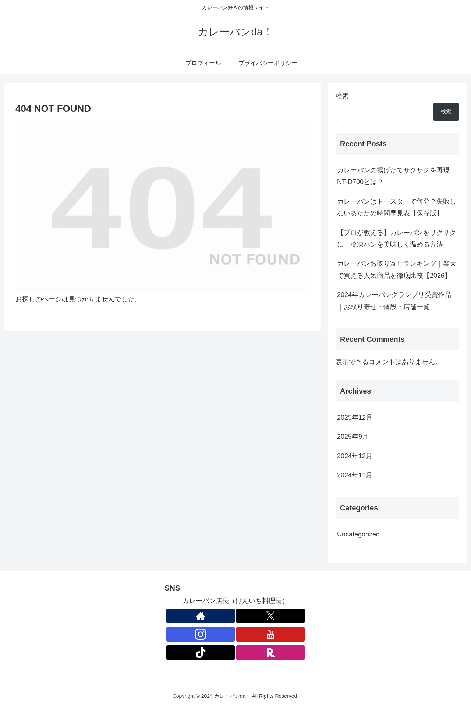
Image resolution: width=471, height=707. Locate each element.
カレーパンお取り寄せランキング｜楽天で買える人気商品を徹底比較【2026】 (396, 269)
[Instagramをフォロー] (200, 634)
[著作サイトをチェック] (200, 616)
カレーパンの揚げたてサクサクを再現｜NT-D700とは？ (396, 176)
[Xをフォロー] (270, 616)
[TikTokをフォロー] (200, 652)
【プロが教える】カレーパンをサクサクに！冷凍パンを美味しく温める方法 (396, 238)
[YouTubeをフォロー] (270, 634)
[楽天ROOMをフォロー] (270, 652)
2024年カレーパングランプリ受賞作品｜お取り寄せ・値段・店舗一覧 (394, 300)
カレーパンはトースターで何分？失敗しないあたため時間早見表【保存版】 (396, 207)
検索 (342, 96)
